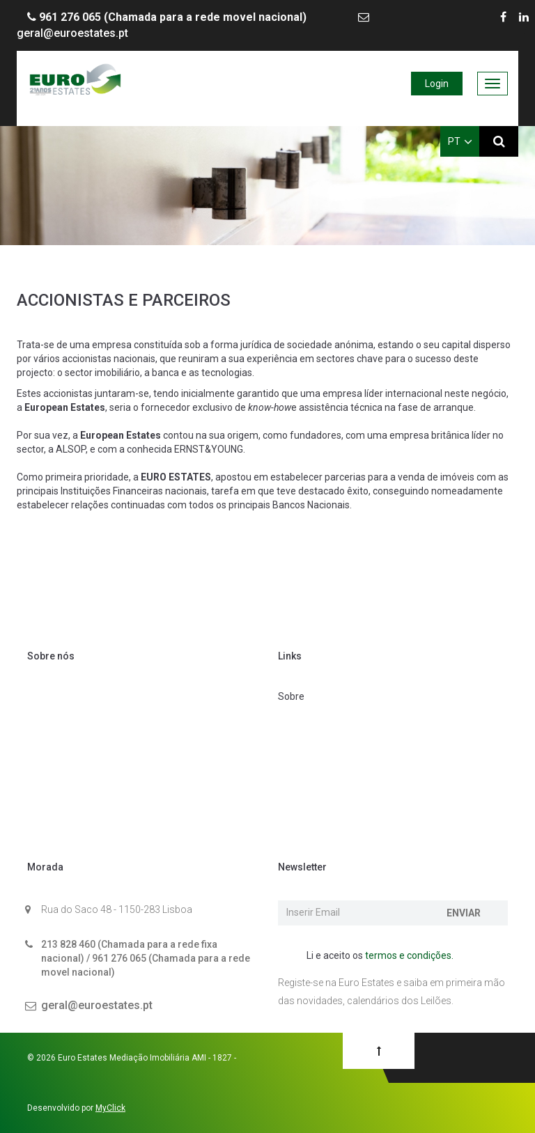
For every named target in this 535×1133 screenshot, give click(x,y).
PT (460, 141)
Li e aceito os (372, 956)
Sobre (291, 696)
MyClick (110, 1108)
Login (437, 83)
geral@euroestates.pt (97, 1005)
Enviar (464, 913)
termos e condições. (409, 955)
